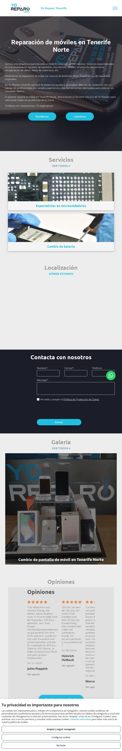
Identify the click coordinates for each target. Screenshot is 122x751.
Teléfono (97, 368)
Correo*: (69, 368)
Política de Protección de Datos (81, 399)
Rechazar (60, 745)
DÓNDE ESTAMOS (61, 273)
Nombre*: (42, 368)
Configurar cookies (61, 737)
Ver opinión (33, 674)
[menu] (115, 8)
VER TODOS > (61, 166)
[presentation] (61, 409)
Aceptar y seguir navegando (61, 729)
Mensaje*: (42, 380)
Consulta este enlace (80, 719)
